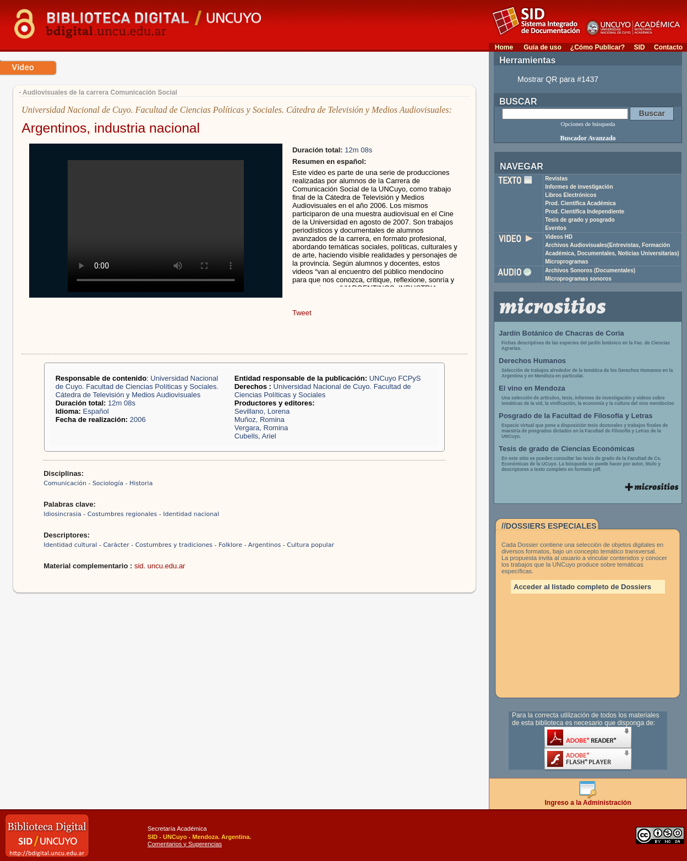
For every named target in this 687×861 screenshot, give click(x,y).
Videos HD (558, 237)
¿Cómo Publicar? (597, 47)
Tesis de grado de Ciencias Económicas (567, 449)
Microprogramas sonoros (578, 279)
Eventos (555, 228)
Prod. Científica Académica (580, 203)
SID (639, 47)
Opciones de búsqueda (588, 123)
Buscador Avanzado (587, 138)
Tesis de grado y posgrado (580, 220)
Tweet (302, 313)
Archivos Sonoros (590, 270)
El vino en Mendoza (532, 388)
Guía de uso (542, 47)
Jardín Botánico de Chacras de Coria (561, 333)
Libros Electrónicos (570, 195)
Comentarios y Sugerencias (185, 844)
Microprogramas (566, 262)
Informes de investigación (579, 187)
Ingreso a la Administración (588, 800)
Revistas (556, 179)
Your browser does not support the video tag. (156, 226)
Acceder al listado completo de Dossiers (582, 587)
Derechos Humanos (532, 361)
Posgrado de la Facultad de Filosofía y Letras (576, 416)
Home (504, 47)
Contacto (668, 47)
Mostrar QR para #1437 (557, 79)
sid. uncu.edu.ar (160, 566)
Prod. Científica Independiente (584, 212)
